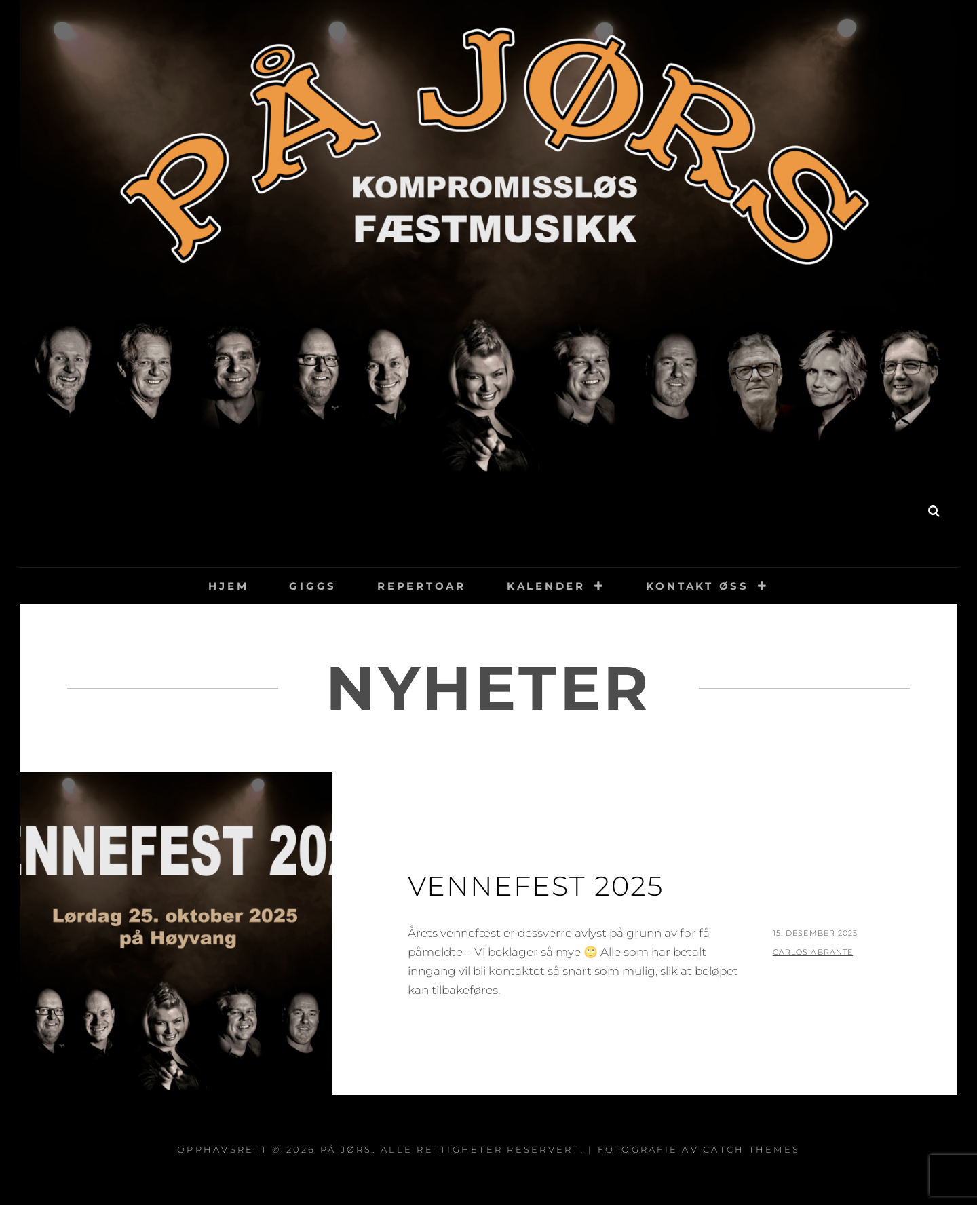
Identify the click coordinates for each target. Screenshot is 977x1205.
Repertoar (421, 585)
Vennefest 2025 (536, 885)
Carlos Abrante (813, 952)
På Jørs (488, 517)
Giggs (313, 585)
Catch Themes (751, 1149)
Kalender (546, 585)
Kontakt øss (697, 585)
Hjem (228, 585)
